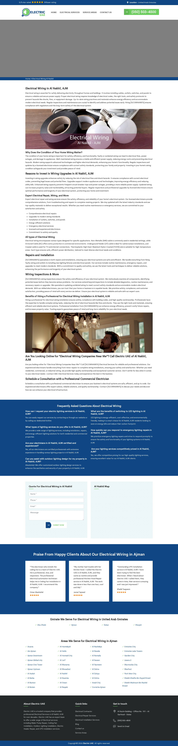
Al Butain (31, 687)
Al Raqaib (64, 687)
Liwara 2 (127, 660)
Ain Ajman (32, 651)
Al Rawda (96, 651)
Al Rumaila (96, 655)
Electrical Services (70, 12)
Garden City (129, 655)
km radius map (121, 513)
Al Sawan (96, 660)
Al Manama (65, 664)
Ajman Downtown (35, 655)
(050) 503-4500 (143, 12)
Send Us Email (123, 726)
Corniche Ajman (98, 687)
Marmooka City (130, 664)
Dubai (106, 625)
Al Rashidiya (97, 646)
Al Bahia (31, 678)
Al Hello (63, 651)
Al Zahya (95, 673)
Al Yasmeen (97, 664)
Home (54, 12)
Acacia (30, 646)
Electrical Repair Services (85, 715)
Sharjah (138, 625)
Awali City (96, 682)
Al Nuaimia (64, 678)
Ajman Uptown (34, 669)
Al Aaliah (31, 673)
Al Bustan (31, 682)
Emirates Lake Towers (133, 651)
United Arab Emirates (147, 2)
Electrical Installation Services (87, 720)
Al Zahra (95, 669)
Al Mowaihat (65, 669)
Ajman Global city (35, 660)
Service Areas (90, 12)
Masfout (128, 669)
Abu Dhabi (41, 625)
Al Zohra (95, 678)
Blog (77, 724)
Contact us (79, 728)
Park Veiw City (130, 673)
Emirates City (130, 646)
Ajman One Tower (35, 664)
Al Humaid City (66, 655)
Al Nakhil (63, 673)
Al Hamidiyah (65, 646)
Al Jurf (62, 660)
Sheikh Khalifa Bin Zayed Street (137, 678)
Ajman (74, 625)
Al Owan (63, 682)
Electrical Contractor (83, 711)
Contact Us (106, 12)
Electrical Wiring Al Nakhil (43, 79)
